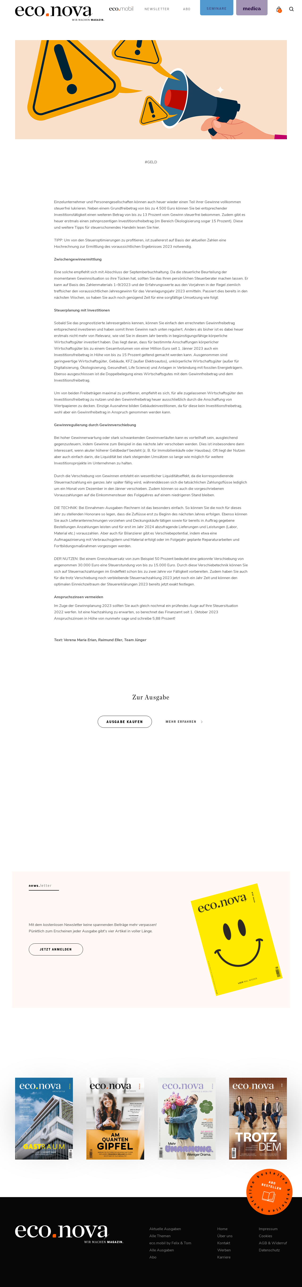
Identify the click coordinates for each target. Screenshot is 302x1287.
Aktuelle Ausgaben (165, 1228)
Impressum (268, 1228)
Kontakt (223, 1242)
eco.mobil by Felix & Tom (170, 1242)
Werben (224, 1249)
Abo (187, 9)
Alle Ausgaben (161, 1249)
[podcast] (216, 7)
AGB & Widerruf (273, 1242)
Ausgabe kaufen (124, 721)
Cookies (265, 1235)
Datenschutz (269, 1249)
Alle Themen (160, 1235)
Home (222, 1228)
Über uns (225, 1235)
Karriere (224, 1256)
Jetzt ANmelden (56, 949)
